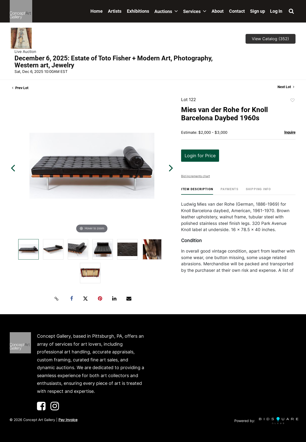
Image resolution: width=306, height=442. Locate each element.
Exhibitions (138, 11)
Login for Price (200, 155)
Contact (237, 11)
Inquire (290, 132)
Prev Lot (20, 88)
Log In (276, 11)
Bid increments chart (195, 176)
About (218, 11)
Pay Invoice (67, 420)
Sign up (257, 11)
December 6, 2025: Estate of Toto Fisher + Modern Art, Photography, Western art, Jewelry (113, 61)
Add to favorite (293, 100)
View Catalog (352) (270, 38)
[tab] (197, 191)
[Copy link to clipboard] (56, 299)
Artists (114, 11)
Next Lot (286, 87)
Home (96, 11)
